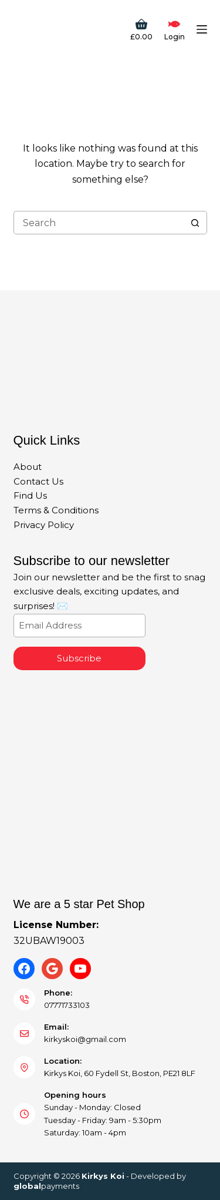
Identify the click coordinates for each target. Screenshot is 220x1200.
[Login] (174, 29)
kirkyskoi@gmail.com (85, 1039)
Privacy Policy (43, 524)
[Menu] (202, 29)
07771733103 (67, 1005)
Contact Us (38, 481)
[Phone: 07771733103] (24, 1000)
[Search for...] (98, 222)
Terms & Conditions (56, 510)
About (27, 466)
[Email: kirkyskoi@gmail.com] (24, 1034)
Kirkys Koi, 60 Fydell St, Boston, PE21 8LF (119, 1073)
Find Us (30, 495)
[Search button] (195, 222)
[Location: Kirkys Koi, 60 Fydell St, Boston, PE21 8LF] (24, 1067)
